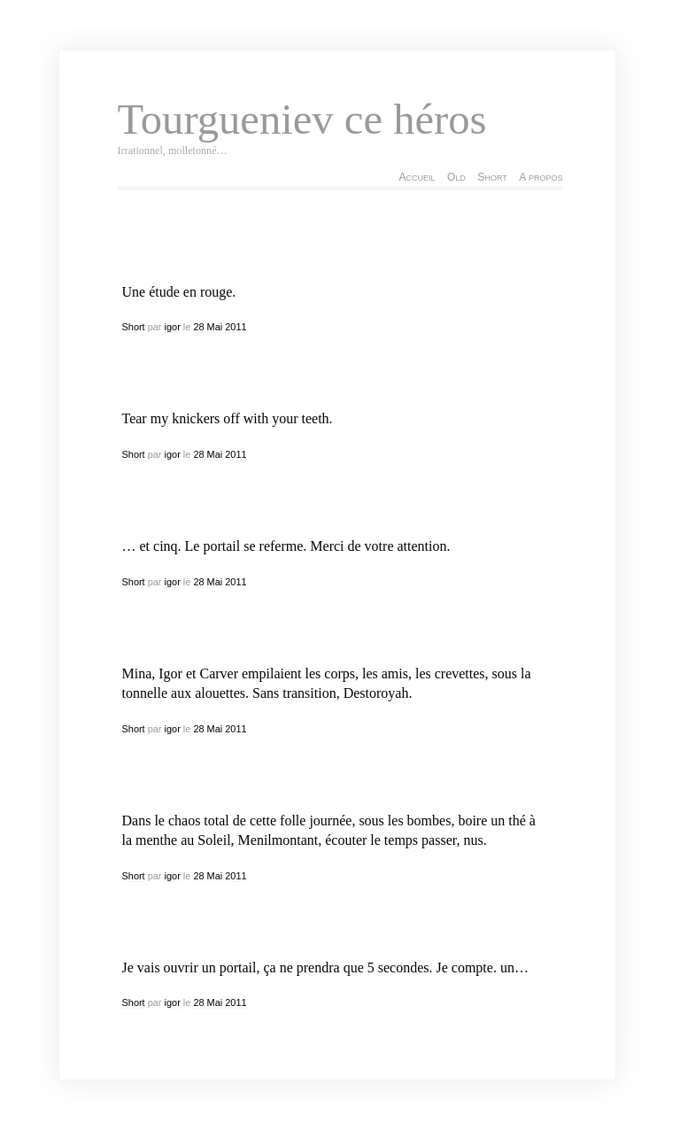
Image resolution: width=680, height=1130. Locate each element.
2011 (235, 326)
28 (198, 326)
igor (173, 326)
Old (456, 177)
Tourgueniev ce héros (302, 119)
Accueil (416, 177)
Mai (215, 326)
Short (491, 177)
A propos (540, 177)
